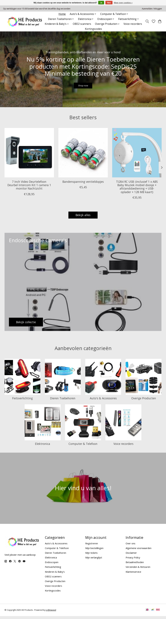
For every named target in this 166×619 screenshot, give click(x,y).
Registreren (91, 546)
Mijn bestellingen (94, 551)
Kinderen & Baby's (55, 574)
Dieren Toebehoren (62, 401)
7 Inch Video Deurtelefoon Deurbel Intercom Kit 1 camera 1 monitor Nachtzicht (29, 188)
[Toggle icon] (147, 21)
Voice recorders (133, 24)
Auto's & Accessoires (103, 401)
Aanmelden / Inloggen (152, 8)
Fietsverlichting (22, 401)
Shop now (83, 87)
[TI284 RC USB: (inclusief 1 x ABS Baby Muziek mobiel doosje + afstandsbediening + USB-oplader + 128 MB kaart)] (137, 155)
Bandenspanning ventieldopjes (83, 184)
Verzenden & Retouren (138, 570)
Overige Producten (143, 401)
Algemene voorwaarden (138, 551)
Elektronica (42, 447)
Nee (109, 3)
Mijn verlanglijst (93, 560)
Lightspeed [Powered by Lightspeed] (51, 613)
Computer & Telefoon (83, 447)
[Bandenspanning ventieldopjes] (83, 155)
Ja (101, 3)
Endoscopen (51, 565)
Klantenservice (133, 574)
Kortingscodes (93, 29)
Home (62, 14)
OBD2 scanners (82, 24)
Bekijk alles (83, 218)
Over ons (130, 546)
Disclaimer (131, 555)
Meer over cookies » (123, 3)
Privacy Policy (133, 560)
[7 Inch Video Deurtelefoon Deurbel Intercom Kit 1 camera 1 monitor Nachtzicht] (29, 155)
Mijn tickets (91, 555)
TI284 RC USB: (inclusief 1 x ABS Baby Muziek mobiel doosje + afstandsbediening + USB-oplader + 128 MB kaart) (137, 190)
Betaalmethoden (135, 565)
